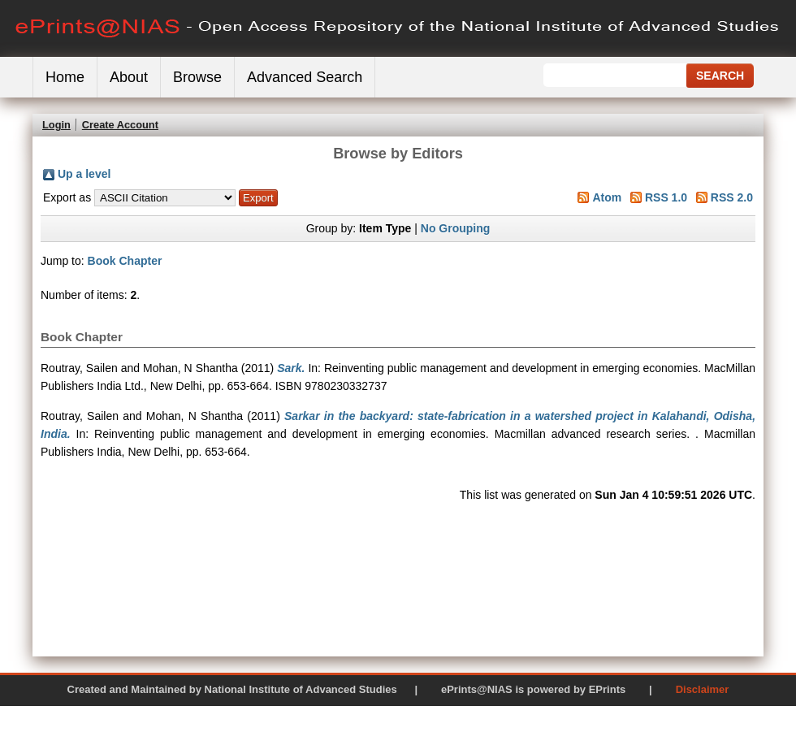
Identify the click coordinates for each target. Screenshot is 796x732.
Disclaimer (702, 689)
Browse (197, 77)
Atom (606, 197)
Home (64, 77)
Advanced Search (304, 77)
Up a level (84, 173)
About (129, 77)
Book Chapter (125, 260)
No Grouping (456, 228)
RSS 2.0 (732, 197)
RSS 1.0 (666, 197)
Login (56, 125)
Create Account (120, 125)
